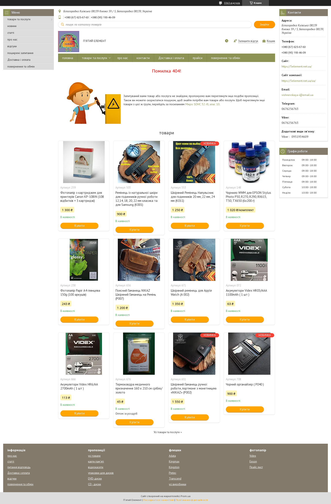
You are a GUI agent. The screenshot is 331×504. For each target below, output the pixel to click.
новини (11, 26)
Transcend (175, 478)
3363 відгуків (232, 2)
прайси (197, 57)
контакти (143, 57)
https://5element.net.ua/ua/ (299, 81)
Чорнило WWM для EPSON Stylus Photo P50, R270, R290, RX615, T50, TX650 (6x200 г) (248, 197)
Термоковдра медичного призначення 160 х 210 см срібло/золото (138, 388)
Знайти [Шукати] (264, 24)
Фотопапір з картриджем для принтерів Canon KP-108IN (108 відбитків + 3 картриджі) (82, 197)
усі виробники (177, 484)
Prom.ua (185, 496)
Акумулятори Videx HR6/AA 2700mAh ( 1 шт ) (79, 386)
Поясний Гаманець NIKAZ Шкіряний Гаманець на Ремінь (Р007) (135, 294)
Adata (172, 456)
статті (10, 33)
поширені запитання (20, 53)
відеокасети (95, 467)
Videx (253, 456)
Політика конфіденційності (192, 499)
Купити (79, 226)
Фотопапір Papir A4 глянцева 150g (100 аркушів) (80, 292)
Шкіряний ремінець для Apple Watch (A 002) (191, 292)
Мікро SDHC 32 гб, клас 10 (202, 104)
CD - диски (94, 484)
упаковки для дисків (101, 473)
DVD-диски (95, 478)
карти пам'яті (96, 461)
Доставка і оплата (18, 60)
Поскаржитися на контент (158, 499)
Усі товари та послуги (167, 432)
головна (67, 57)
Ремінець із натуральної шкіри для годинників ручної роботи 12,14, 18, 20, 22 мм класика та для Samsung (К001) (136, 199)
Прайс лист (256, 467)
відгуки (12, 46)
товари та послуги (18, 19)
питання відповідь (18, 467)
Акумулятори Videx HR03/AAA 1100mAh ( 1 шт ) (246, 292)
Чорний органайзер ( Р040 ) (245, 384)
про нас (12, 39)
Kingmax (174, 461)
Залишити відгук (248, 41)
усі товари (94, 456)
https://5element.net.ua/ (297, 66)
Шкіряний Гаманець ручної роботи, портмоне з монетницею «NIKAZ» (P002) (194, 388)
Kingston (174, 467)
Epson (253, 461)
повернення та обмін (21, 66)
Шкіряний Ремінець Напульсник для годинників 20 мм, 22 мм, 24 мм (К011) (193, 197)
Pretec (172, 473)
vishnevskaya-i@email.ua (297, 95)
